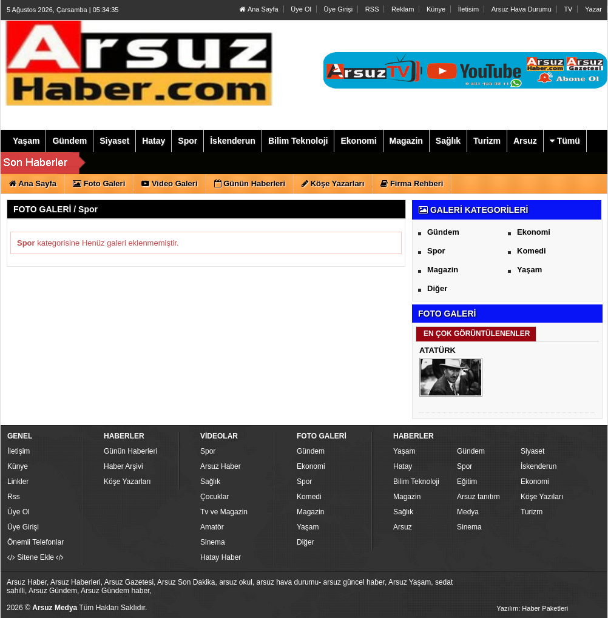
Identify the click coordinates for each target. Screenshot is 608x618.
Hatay (402, 466)
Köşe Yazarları (127, 481)
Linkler (18, 481)
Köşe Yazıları (542, 496)
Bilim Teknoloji (416, 481)
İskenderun (538, 466)
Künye (436, 9)
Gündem (443, 232)
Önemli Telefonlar (35, 542)
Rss (13, 496)
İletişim (18, 451)
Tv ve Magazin (224, 512)
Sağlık (210, 481)
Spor (436, 250)
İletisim (468, 9)
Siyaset (532, 451)
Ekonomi (533, 232)
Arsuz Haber (220, 466)
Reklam (402, 9)
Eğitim (467, 481)
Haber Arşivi (123, 466)
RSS (372, 9)
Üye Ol (301, 9)
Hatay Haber (220, 557)
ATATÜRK (437, 350)
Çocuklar (214, 496)
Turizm (531, 512)
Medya (468, 512)
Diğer (437, 288)
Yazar (593, 9)
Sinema (212, 542)
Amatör (212, 527)
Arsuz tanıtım (478, 496)
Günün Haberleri (130, 451)
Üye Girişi (338, 9)
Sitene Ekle (35, 557)
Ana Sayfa (259, 9)
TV (568, 9)
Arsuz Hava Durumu (521, 9)
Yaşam (529, 269)
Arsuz (402, 527)
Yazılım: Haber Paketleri (532, 608)
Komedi (531, 250)
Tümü (565, 141)
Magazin (442, 269)
